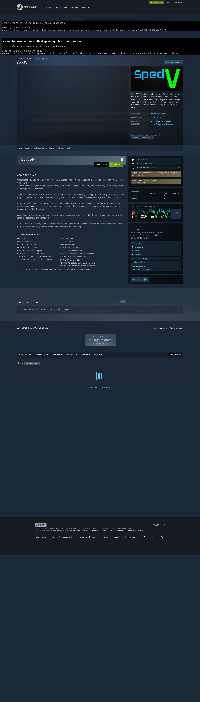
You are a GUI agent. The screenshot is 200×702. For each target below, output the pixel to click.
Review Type (23, 358)
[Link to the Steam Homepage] (29, 9)
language (177, 2)
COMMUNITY (62, 7)
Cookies (140, 677)
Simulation (135, 141)
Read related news (139, 266)
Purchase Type (40, 358)
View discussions (138, 269)
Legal (85, 677)
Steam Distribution (87, 684)
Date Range (70, 358)
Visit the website (139, 246)
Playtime (84, 358)
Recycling (118, 684)
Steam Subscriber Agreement (114, 677)
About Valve (41, 684)
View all (123, 305)
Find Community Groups (141, 273)
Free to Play (146, 141)
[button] (156, 185)
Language (56, 358)
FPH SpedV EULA (138, 186)
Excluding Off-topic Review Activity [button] (59, 367)
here (58, 313)
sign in (168, 2)
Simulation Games (33, 62)
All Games (21, 62)
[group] (100, 367)
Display (97, 358)
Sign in (21, 151)
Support (104, 684)
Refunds (131, 677)
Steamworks (68, 684)
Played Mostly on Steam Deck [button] (100, 367)
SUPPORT (85, 7)
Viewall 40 (175, 217)
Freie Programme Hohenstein (163, 125)
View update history (139, 262)
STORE (49, 7)
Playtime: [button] (80, 367)
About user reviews (160, 331)
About (74, 7)
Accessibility (94, 677)
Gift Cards (133, 684)
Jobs (54, 684)
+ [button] (152, 141)
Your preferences (176, 331)
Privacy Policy (75, 677)
